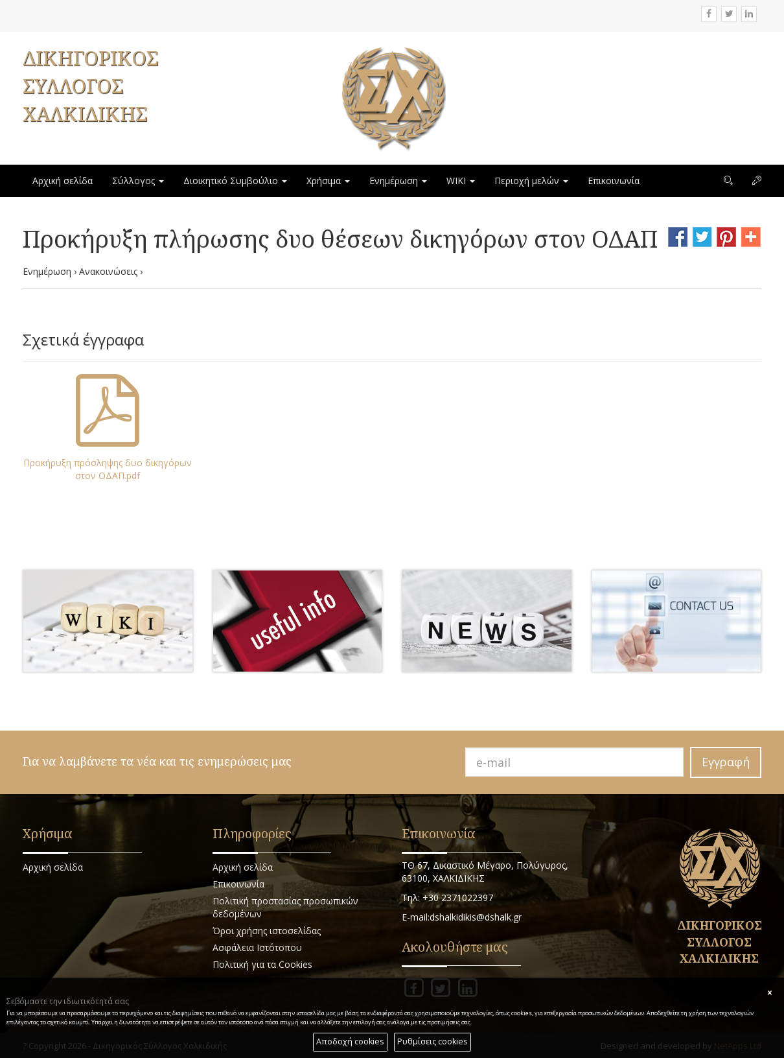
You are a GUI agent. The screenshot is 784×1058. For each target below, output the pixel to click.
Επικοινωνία (614, 180)
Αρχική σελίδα (62, 180)
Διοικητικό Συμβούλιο (235, 180)
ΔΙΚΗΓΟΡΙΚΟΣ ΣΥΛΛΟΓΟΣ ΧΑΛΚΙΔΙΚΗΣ (90, 86)
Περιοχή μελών (531, 180)
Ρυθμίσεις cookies (432, 1041)
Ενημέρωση (398, 180)
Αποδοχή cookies (350, 1041)
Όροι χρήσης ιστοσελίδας (267, 930)
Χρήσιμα (328, 180)
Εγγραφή (726, 762)
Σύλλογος (138, 180)
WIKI (460, 180)
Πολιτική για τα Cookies (262, 964)
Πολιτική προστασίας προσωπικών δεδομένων (285, 907)
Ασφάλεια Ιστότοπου (257, 947)
